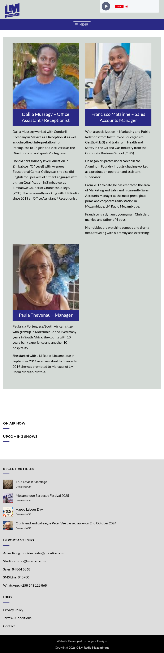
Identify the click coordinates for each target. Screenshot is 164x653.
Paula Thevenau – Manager (46, 315)
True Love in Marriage (31, 482)
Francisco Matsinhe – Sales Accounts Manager (118, 117)
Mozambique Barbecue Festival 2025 (42, 495)
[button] (82, 24)
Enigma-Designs (96, 641)
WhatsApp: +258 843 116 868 (25, 585)
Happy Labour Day (29, 509)
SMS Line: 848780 (16, 577)
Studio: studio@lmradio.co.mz (24, 561)
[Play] (105, 6)
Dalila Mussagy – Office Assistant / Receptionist (46, 117)
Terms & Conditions (17, 618)
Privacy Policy (13, 610)
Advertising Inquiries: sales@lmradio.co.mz (34, 553)
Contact (9, 626)
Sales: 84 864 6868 (16, 569)
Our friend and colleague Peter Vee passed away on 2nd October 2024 (66, 523)
